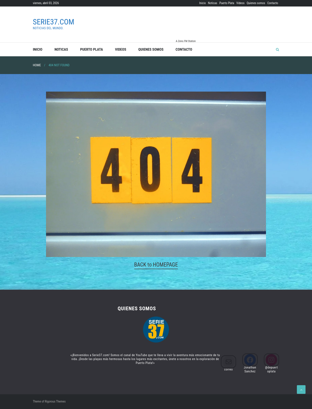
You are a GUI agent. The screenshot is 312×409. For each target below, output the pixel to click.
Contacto (272, 3)
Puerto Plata (226, 3)
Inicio (202, 3)
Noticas (212, 3)
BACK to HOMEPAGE (156, 265)
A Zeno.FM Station (186, 41)
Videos (240, 3)
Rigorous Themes (55, 401)
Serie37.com (53, 22)
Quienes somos (256, 3)
